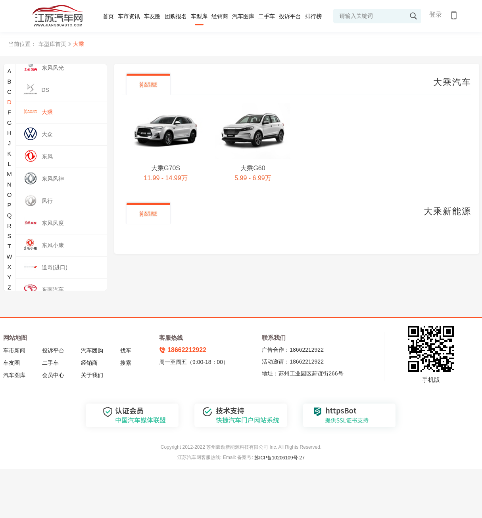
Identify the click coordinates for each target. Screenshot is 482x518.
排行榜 (313, 16)
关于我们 (92, 375)
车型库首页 (52, 44)
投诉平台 (290, 16)
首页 (108, 16)
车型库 (199, 16)
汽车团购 (92, 350)
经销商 (219, 16)
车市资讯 (129, 16)
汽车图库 (243, 16)
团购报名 (176, 16)
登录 (435, 14)
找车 (125, 350)
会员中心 (53, 375)
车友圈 (152, 16)
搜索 (125, 363)
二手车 (266, 16)
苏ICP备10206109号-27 (279, 458)
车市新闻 (14, 350)
